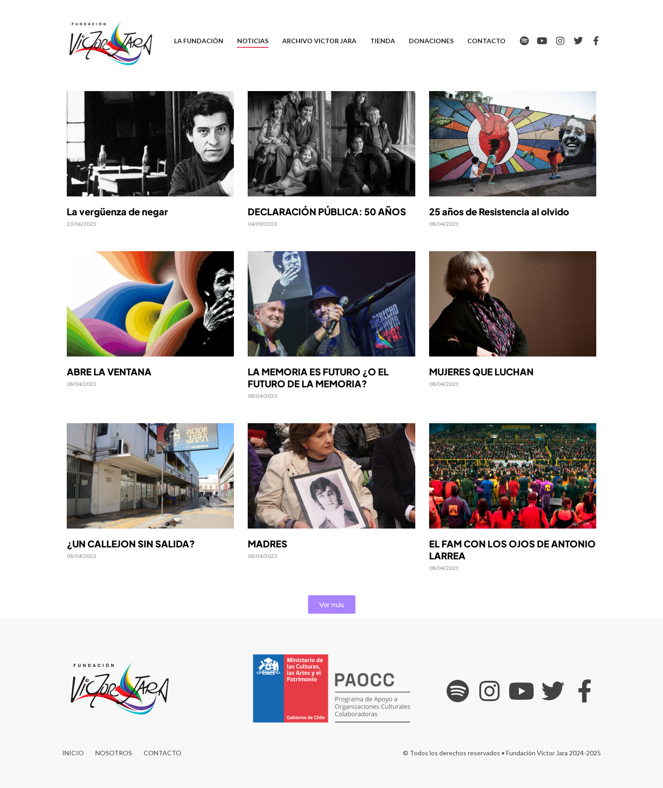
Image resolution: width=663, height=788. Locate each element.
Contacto (486, 41)
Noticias (252, 41)
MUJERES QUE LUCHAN (481, 371)
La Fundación (198, 41)
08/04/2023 (444, 223)
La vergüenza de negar (117, 211)
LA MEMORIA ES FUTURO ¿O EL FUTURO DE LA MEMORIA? (318, 377)
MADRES (267, 543)
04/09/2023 (262, 223)
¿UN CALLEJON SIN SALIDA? (131, 543)
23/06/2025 (81, 223)
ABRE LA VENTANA (109, 371)
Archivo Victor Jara (319, 41)
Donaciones (431, 41)
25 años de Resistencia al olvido (499, 211)
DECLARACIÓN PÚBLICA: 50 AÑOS (327, 211)
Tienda (382, 41)
